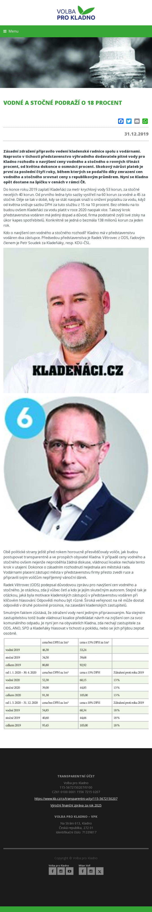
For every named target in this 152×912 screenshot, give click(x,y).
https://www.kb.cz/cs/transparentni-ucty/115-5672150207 (76, 798)
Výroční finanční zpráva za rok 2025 (76, 805)
